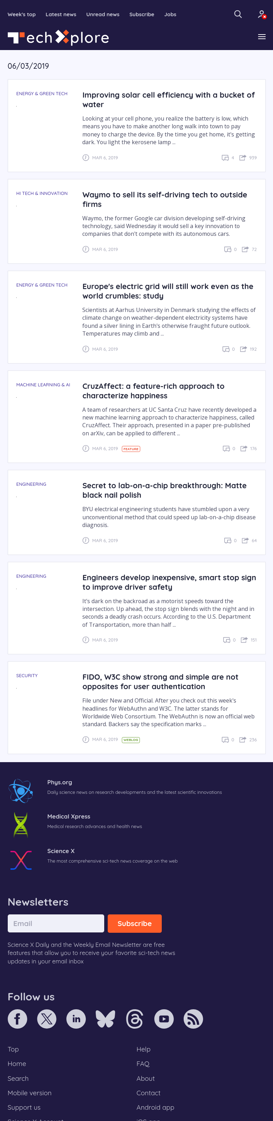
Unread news (102, 14)
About (146, 1078)
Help (144, 1049)
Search (18, 1078)
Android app (155, 1107)
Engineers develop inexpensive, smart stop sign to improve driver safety (169, 582)
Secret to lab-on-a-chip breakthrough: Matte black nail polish (164, 490)
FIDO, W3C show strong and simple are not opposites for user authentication (160, 681)
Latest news (61, 14)
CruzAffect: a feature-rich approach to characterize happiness (153, 390)
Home (17, 1063)
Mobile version (30, 1093)
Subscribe (141, 14)
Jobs (170, 14)
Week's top (22, 14)
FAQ (143, 1063)
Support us (24, 1107)
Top (13, 1049)
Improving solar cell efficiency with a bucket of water (168, 99)
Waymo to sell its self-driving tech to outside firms (164, 199)
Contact (149, 1093)
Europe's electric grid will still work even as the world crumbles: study (167, 290)
